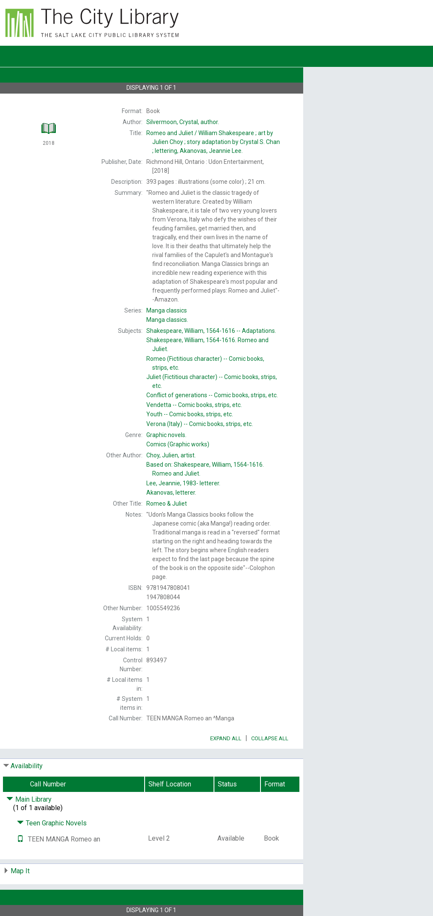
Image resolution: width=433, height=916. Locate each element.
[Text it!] (20, 839)
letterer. (183, 483)
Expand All (225, 738)
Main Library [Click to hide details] (29, 799)
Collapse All (269, 738)
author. (182, 122)
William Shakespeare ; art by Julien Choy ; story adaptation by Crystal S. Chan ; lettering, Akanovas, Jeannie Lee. (213, 142)
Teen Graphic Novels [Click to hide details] (52, 823)
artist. (171, 455)
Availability (27, 766)
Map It (20, 871)
